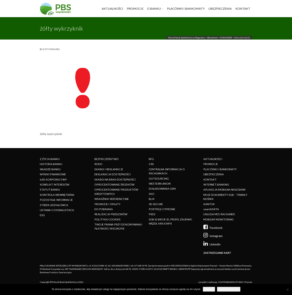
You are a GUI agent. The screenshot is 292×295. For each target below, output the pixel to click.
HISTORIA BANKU (51, 164)
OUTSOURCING (159, 178)
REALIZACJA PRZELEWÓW (110, 214)
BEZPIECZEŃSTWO (106, 159)
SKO (151, 193)
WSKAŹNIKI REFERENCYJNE (111, 198)
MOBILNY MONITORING (218, 219)
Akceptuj (209, 289)
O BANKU (154, 8)
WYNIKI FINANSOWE (53, 174)
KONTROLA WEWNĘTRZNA (57, 194)
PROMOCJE (135, 8)
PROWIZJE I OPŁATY (107, 204)
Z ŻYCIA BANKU (50, 159)
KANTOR (209, 204)
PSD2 (152, 214)
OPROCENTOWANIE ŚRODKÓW (114, 184)
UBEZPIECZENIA (220, 8)
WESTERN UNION (160, 183)
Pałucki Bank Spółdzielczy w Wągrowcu (186, 37)
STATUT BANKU (50, 189)
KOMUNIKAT (226, 37)
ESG (42, 215)
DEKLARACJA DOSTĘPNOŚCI (112, 174)
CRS (151, 164)
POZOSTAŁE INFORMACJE (56, 199)
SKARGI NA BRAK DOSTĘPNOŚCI (115, 179)
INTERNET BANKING (216, 184)
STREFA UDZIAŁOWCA (54, 205)
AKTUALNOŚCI (112, 8)
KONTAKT (242, 8)
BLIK (152, 198)
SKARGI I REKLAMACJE (108, 169)
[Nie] (287, 289)
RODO (98, 164)
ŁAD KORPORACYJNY (53, 179)
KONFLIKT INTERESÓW (54, 184)
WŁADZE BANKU (50, 169)
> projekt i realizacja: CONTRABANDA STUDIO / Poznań (225, 282)
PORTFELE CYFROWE (162, 209)
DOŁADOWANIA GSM (162, 188)
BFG (151, 159)
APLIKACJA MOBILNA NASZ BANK (224, 189)
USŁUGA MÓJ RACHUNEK (219, 214)
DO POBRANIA (103, 209)
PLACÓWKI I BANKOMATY (186, 8)
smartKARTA (211, 209)
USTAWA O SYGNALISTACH (57, 210)
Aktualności (212, 37)
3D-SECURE (156, 204)
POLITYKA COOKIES (107, 219)
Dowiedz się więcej (228, 289)
